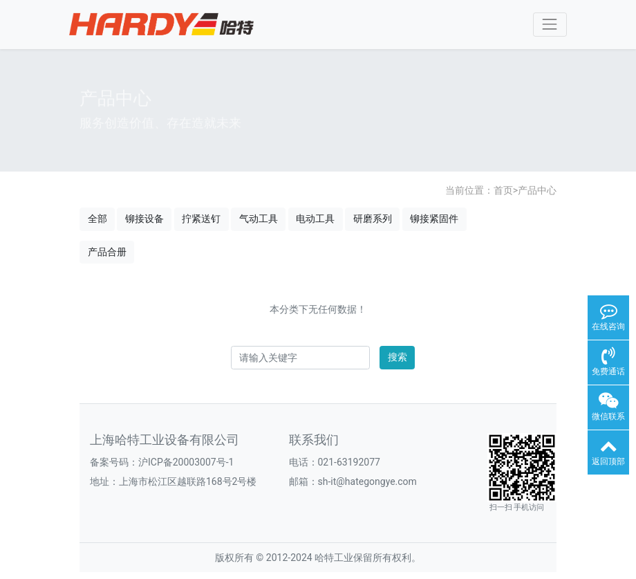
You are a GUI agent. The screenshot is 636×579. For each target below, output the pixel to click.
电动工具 (315, 218)
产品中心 (537, 190)
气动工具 (258, 218)
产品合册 (107, 251)
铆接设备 (144, 218)
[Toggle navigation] (550, 24)
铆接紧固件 (434, 218)
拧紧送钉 (201, 218)
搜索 (397, 356)
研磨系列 (372, 218)
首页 (503, 190)
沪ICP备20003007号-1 (186, 462)
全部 (97, 218)
